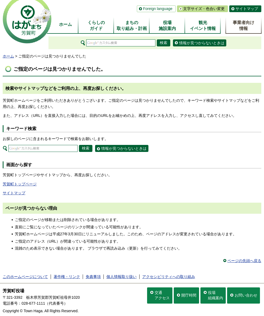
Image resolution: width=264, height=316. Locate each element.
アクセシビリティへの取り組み (168, 276)
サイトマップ (246, 8)
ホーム (8, 56)
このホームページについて (25, 276)
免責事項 (93, 276)
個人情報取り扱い (121, 276)
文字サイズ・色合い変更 (204, 8)
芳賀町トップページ (20, 184)
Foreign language (157, 8)
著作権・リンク (67, 276)
